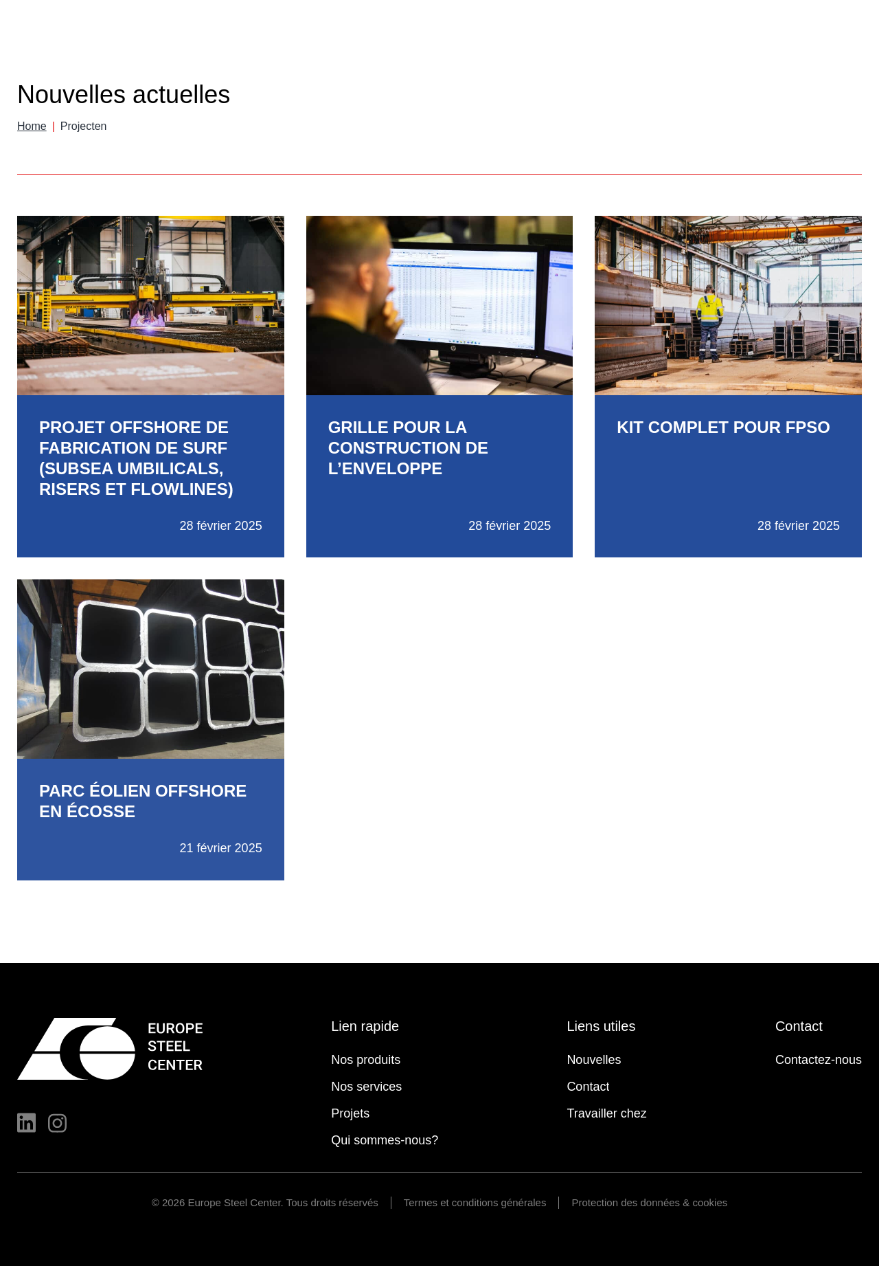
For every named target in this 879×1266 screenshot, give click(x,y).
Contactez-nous (818, 1060)
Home (32, 126)
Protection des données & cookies (649, 1202)
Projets (612, 52)
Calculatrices (666, 26)
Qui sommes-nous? (706, 52)
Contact (738, 26)
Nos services (535, 52)
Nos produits (442, 52)
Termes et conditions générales (475, 1202)
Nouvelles (588, 26)
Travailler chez (822, 52)
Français (818, 24)
